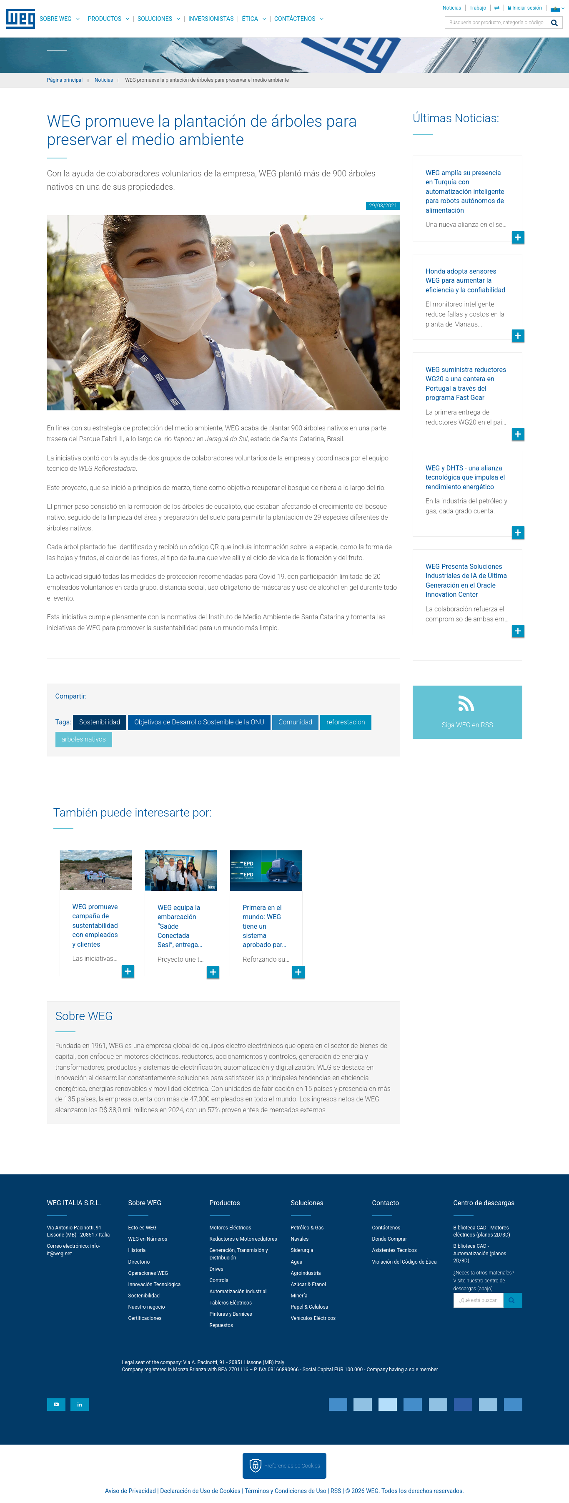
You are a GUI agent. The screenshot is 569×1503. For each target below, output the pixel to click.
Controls (219, 1280)
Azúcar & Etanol (308, 1284)
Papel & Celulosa (309, 1307)
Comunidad (295, 722)
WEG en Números (148, 1239)
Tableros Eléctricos (231, 1303)
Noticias (452, 8)
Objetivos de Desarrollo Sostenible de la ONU (199, 722)
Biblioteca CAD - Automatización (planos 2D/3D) (480, 1253)
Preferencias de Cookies (292, 1466)
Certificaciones (145, 1318)
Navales (300, 1239)
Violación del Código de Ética (404, 1262)
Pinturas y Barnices (231, 1314)
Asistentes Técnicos (394, 1250)
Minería (299, 1296)
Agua (297, 1262)
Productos (104, 18)
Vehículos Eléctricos (313, 1318)
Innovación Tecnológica (154, 1284)
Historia (137, 1250)
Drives (216, 1269)
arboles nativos (84, 739)
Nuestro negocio (146, 1307)
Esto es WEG (142, 1228)
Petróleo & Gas (307, 1228)
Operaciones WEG (148, 1273)
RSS (336, 1491)
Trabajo (477, 8)
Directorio (139, 1262)
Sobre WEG (56, 18)
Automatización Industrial (238, 1291)
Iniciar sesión (525, 8)
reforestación (345, 722)
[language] (557, 8)
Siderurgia (302, 1250)
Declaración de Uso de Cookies (200, 1491)
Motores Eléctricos (230, 1228)
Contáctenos (295, 18)
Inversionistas (210, 18)
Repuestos (221, 1325)
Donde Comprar (389, 1239)
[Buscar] (554, 23)
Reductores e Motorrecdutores (243, 1239)
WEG (17, 19)
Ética (250, 18)
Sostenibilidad (99, 722)
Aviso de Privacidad (130, 1491)
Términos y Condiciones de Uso (285, 1491)
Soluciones (155, 18)
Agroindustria (306, 1273)
